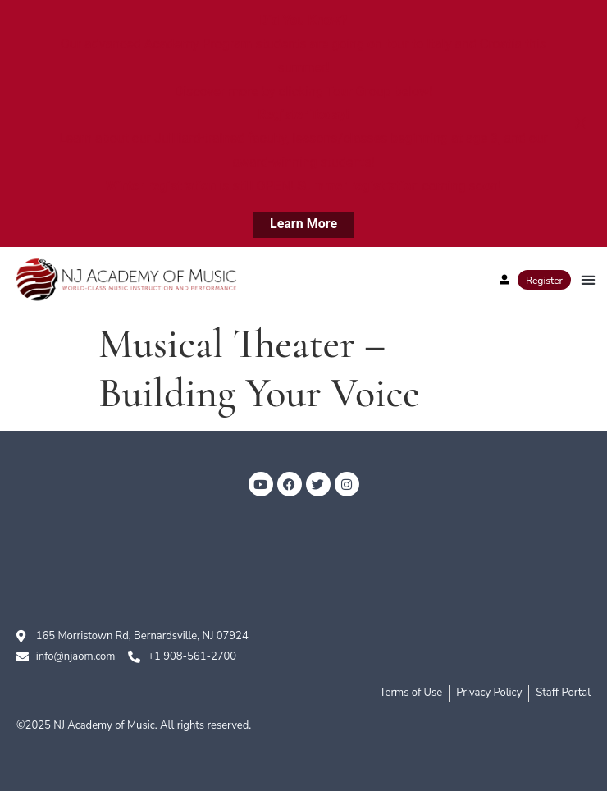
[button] (588, 279)
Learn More (303, 223)
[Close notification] (581, 123)
